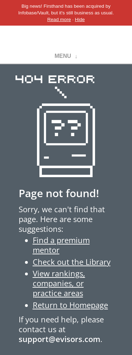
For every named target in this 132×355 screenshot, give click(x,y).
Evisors (66, 37)
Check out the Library (72, 262)
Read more (59, 19)
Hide (80, 19)
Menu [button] (63, 56)
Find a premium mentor (61, 245)
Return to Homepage (70, 305)
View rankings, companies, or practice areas (59, 283)
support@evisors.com (59, 339)
